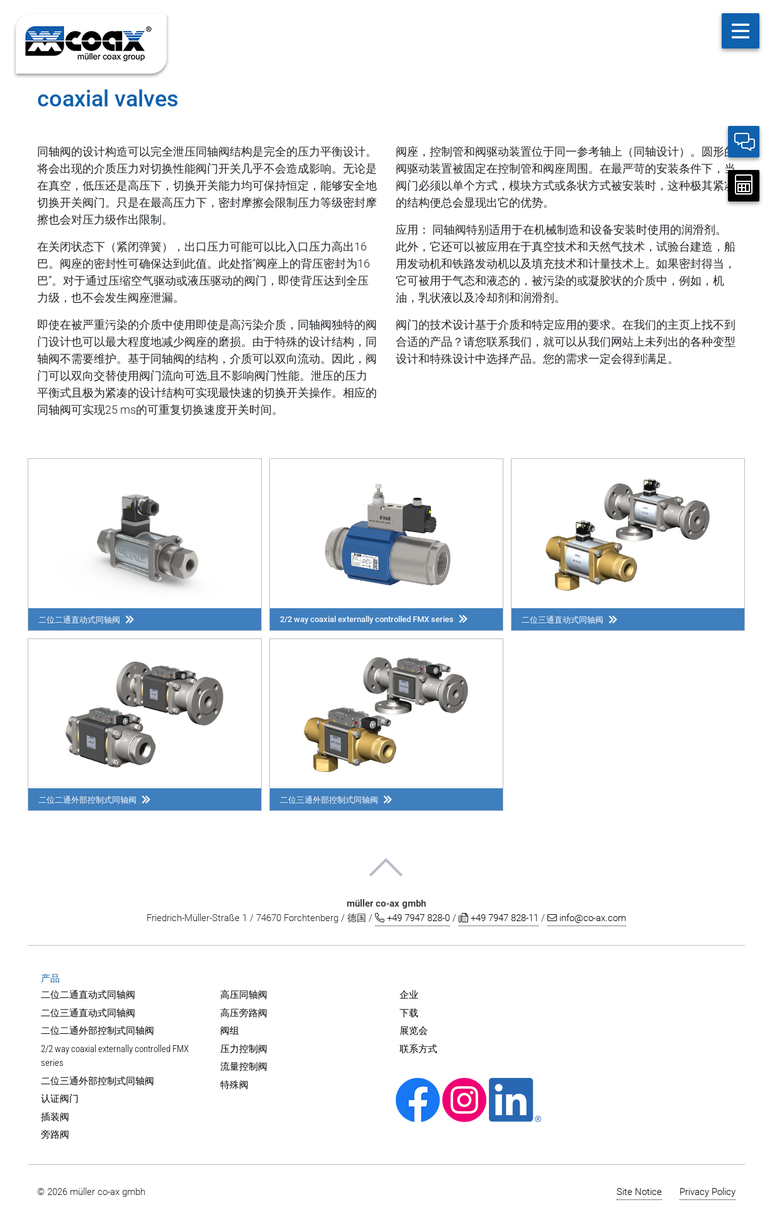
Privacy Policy (708, 1192)
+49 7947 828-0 (412, 918)
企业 (409, 994)
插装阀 (55, 1117)
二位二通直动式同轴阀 (88, 994)
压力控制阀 (243, 1049)
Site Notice (639, 1192)
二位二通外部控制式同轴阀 (97, 1030)
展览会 (414, 1030)
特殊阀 (234, 1084)
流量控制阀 (243, 1066)
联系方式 (418, 1049)
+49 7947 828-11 (499, 918)
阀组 (229, 1030)
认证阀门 (60, 1098)
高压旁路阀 (243, 1013)
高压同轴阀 (243, 994)
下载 (409, 1013)
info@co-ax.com (586, 918)
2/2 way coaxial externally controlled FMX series (115, 1056)
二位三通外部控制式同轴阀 (97, 1081)
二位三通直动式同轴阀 (88, 1013)
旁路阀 (55, 1134)
